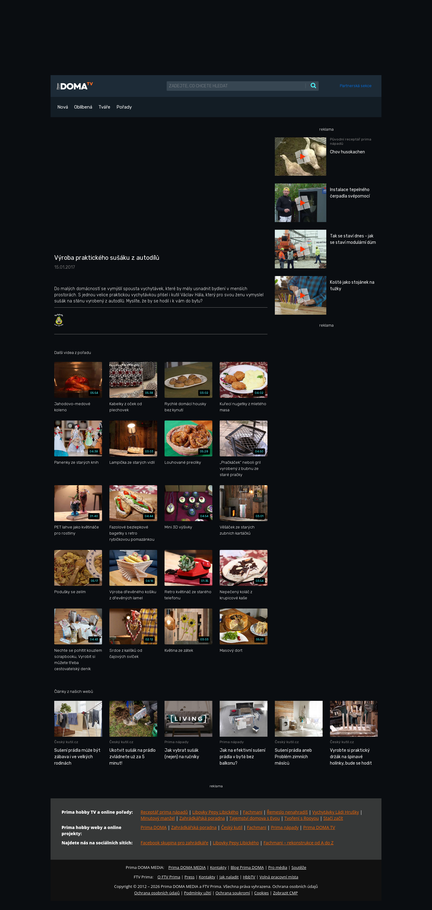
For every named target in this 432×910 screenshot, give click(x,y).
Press (189, 877)
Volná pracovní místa (279, 877)
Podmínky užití (197, 893)
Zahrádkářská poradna (202, 818)
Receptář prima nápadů (164, 812)
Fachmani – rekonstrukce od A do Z (298, 843)
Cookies (261, 893)
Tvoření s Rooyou (301, 818)
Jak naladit (229, 877)
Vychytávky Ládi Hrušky (335, 812)
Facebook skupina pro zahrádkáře (174, 843)
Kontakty (218, 867)
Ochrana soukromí (232, 893)
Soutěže (298, 867)
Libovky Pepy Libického (215, 812)
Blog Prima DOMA (247, 867)
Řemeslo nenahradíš (287, 812)
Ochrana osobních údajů (157, 893)
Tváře (104, 107)
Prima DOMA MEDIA (187, 867)
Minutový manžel (158, 818)
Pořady (124, 107)
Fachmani (252, 812)
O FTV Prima (168, 877)
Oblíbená (83, 107)
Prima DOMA (154, 827)
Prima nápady (284, 827)
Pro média (277, 867)
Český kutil (231, 827)
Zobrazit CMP (285, 893)
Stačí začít (333, 818)
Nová (62, 107)
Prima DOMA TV (319, 827)
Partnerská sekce (356, 85)
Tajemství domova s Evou (254, 818)
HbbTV (249, 877)
